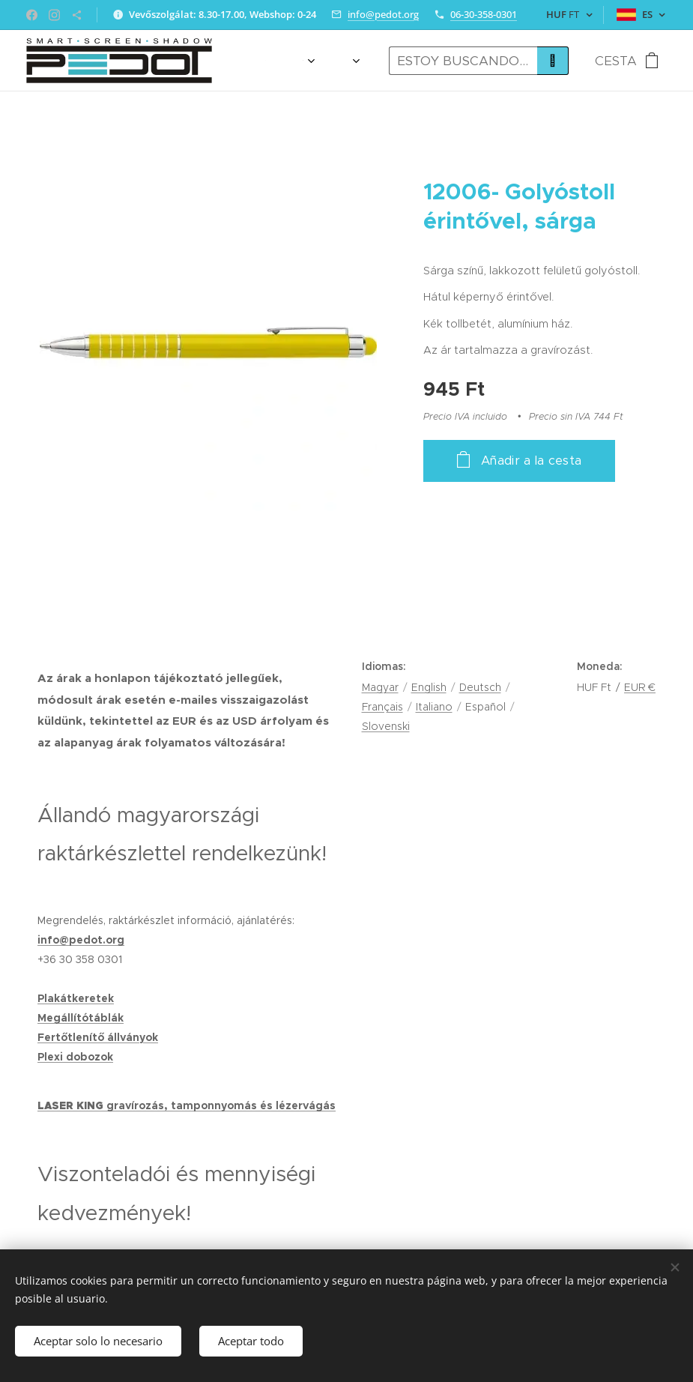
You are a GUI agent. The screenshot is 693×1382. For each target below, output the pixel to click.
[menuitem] (272, 60)
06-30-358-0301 (483, 14)
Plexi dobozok (75, 1056)
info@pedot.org (383, 14)
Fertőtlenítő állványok (97, 1037)
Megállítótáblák (80, 1018)
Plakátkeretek (75, 998)
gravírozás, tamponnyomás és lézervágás (221, 1105)
